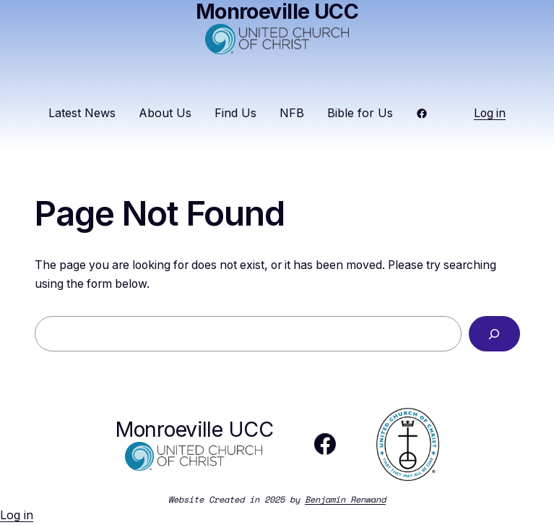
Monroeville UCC (194, 429)
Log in (490, 113)
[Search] (494, 333)
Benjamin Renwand (345, 499)
